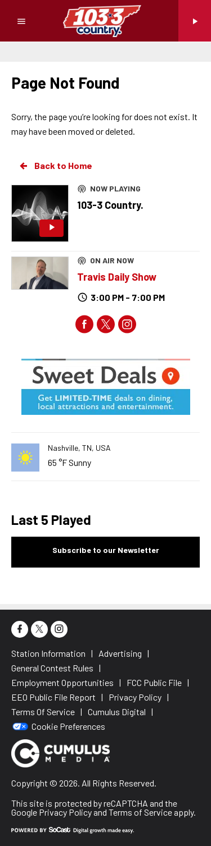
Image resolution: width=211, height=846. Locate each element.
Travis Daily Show (116, 277)
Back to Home (55, 165)
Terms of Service (140, 812)
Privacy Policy (65, 812)
